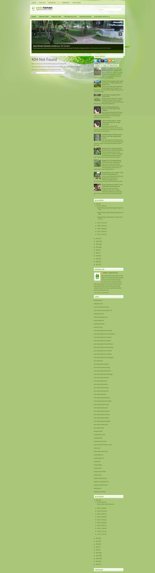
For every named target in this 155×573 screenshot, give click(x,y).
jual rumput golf (98, 361)
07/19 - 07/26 (101, 520)
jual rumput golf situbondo (101, 391)
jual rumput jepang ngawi (101, 408)
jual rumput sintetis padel (101, 424)
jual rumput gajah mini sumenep (103, 351)
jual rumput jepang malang (101, 404)
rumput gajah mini (99, 458)
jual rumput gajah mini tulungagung (103, 357)
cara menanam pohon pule (101, 307)
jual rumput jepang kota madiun (102, 401)
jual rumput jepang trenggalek (102, 421)
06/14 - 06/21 (101, 514)
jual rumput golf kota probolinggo (103, 374)
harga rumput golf (99, 320)
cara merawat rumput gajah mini (103, 310)
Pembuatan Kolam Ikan (85, 17)
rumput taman (98, 468)
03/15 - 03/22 (101, 223)
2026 (97, 204)
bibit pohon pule (98, 304)
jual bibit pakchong (99, 324)
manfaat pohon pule (99, 434)
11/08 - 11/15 (101, 531)
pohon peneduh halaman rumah (103, 445)
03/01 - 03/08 (101, 228)
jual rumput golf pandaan (101, 384)
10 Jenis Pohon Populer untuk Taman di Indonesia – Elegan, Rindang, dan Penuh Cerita (112, 82)
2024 (97, 241)
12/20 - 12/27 (101, 534)
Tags (104, 65)
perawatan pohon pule (100, 441)
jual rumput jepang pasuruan (102, 411)
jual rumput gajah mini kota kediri (103, 330)
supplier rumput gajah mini (101, 481)
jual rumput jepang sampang (102, 414)
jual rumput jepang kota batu (102, 398)
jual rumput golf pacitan (100, 381)
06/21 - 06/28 (101, 517)
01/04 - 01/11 (101, 502)
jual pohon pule (98, 327)
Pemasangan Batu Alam (70, 17)
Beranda (34, 2)
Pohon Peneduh (76, 2)
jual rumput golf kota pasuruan (102, 371)
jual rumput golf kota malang (102, 367)
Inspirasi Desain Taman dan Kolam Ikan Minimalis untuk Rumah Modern (112, 149)
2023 (97, 244)
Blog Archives (114, 65)
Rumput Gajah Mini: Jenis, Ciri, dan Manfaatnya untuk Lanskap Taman (112, 70)
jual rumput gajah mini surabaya (103, 354)
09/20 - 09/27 (101, 525)
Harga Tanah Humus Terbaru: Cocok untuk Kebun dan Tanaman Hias (112, 185)
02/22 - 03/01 (101, 231)
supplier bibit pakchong (100, 478)
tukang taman (97, 488)
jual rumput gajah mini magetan (102, 337)
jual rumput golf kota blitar (101, 364)
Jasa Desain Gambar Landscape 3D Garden (51, 46)
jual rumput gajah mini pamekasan (103, 344)
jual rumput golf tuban (100, 394)
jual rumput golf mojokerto (101, 377)
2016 (97, 261)
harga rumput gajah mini (100, 317)
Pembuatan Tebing (56, 17)
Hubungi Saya (51, 2)
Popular (97, 65)
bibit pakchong (98, 300)
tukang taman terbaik (99, 492)
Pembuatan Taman (43, 17)
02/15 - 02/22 (101, 234)
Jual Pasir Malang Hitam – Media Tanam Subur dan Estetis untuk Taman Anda (111, 122)
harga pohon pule (99, 314)
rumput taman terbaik (100, 471)
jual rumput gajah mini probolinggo (103, 347)
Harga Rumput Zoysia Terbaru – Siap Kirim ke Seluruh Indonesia (112, 173)
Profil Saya (42, 2)
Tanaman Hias (65, 2)
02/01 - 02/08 (101, 508)
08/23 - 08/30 (101, 523)
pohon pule (97, 448)
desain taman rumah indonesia (105, 504)
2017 (97, 259)
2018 (97, 256)
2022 (97, 247)
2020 (97, 250)
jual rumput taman (99, 428)
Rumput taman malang (110, 272)
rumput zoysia (98, 475)
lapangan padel (98, 431)
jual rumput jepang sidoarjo (101, 418)
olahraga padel (98, 438)
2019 (97, 253)
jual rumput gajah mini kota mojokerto (104, 334)
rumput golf (97, 461)
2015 (97, 264)
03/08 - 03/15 (101, 226)
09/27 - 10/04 (101, 528)
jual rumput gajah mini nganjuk (102, 340)
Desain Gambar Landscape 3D (102, 17)
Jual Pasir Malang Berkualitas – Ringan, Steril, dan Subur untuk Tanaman (111, 108)
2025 (97, 238)
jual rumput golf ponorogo (101, 387)
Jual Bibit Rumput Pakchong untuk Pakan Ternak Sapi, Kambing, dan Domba (112, 136)
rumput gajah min (98, 455)
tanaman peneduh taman (101, 485)
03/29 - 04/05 (101, 206)
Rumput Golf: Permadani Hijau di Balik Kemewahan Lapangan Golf (111, 161)
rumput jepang (98, 465)
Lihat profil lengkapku (101, 292)
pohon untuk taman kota (100, 451)
